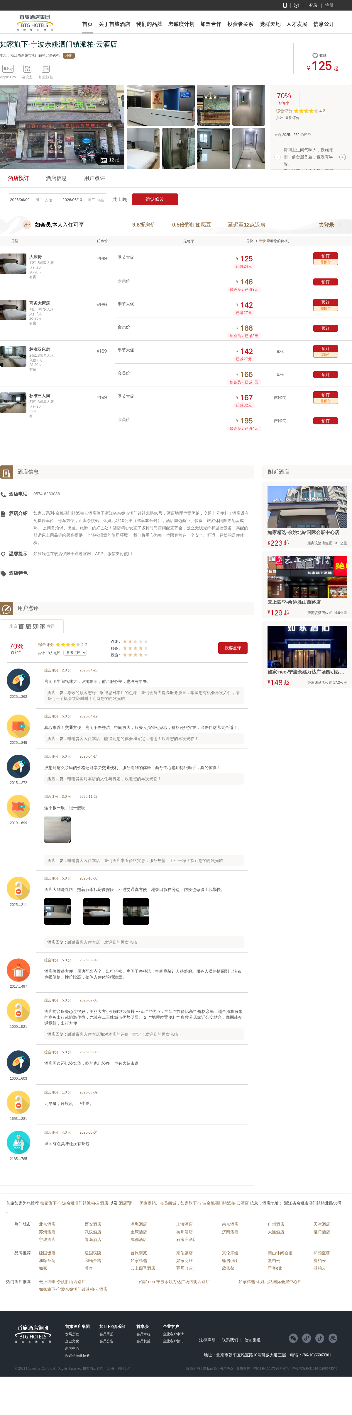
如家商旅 (184, 1260)
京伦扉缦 (230, 1253)
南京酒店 (230, 1224)
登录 (313, 5)
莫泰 (89, 1268)
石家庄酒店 (186, 1239)
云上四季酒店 (143, 1268)
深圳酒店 (139, 1224)
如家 (43, 1268)
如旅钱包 (46, 77)
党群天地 (270, 24)
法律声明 (207, 1340)
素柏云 (274, 1260)
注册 (329, 5)
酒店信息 (56, 178)
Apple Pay (8, 77)
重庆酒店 (139, 1231)
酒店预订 (18, 178)
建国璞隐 (93, 1253)
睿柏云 (320, 1260)
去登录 (326, 225)
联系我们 (230, 1340)
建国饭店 (47, 1253)
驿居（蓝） (186, 1268)
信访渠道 (252, 1340)
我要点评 (233, 648)
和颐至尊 (322, 1253)
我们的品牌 (149, 24)
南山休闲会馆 (280, 1253)
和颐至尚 (47, 1260)
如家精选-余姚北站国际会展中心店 (270, 1281)
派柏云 (320, 1268)
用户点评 (94, 178)
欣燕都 (228, 1268)
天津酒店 (322, 1224)
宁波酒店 (47, 1239)
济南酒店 (230, 1231)
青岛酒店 (93, 1239)
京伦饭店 (184, 1253)
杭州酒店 (184, 1231)
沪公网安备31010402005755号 (314, 1368)
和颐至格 (93, 1260)
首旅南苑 (139, 1253)
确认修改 (154, 199)
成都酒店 (139, 1239)
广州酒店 (276, 1224)
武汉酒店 (93, 1231)
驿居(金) (229, 1260)
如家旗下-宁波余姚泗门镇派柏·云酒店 (73, 1289)
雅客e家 (275, 1268)
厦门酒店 (322, 1231)
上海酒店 (184, 1224)
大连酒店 (276, 1231)
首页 (87, 24)
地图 (68, 56)
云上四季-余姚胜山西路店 (62, 1281)
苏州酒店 (47, 1231)
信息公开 (323, 24)
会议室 (27, 77)
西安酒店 (93, 1224)
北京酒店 (47, 1224)
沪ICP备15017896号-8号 (271, 1368)
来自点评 (32, 626)
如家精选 (139, 1260)
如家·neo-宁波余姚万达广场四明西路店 (174, 1281)
